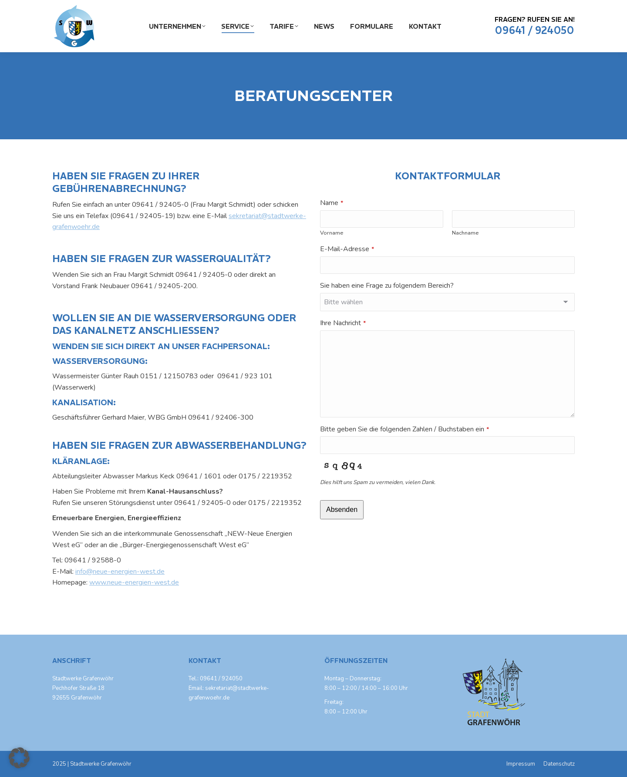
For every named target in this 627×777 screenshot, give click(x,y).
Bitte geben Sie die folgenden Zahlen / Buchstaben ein (404, 429)
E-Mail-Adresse (347, 249)
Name (331, 203)
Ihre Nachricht (343, 323)
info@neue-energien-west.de (120, 571)
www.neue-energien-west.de (134, 582)
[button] (19, 758)
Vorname (331, 233)
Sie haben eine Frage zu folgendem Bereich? (387, 285)
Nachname (465, 233)
